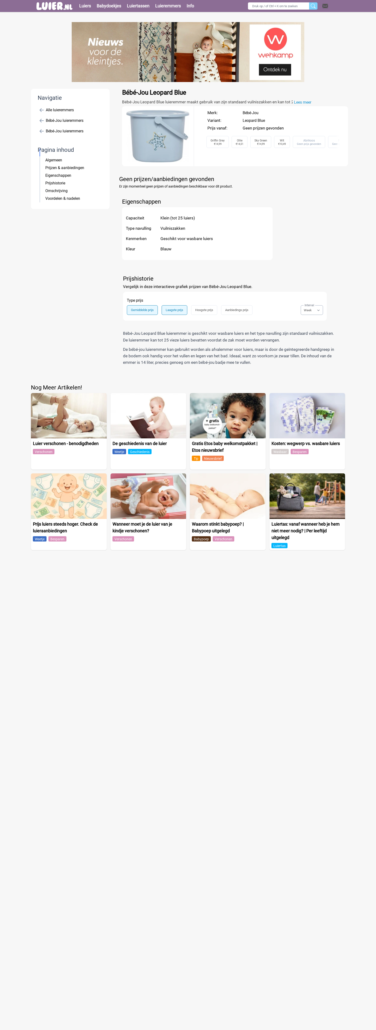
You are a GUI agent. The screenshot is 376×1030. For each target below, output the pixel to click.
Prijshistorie (55, 183)
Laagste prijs (174, 310)
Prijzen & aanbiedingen (64, 167)
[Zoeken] (313, 6)
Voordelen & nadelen (62, 198)
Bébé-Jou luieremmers (61, 120)
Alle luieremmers (57, 110)
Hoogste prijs (204, 310)
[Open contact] (325, 6)
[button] (331, 6)
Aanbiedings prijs (236, 310)
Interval (309, 305)
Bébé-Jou (250, 113)
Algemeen (53, 160)
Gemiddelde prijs (142, 310)
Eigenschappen (58, 175)
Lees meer (302, 102)
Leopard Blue (254, 120)
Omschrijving (56, 190)
